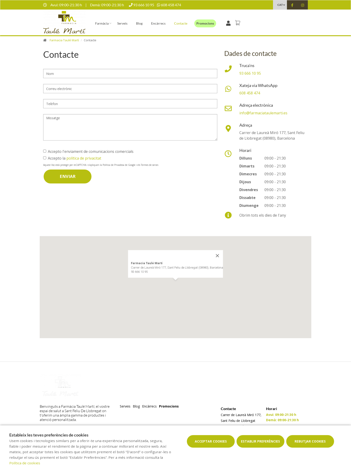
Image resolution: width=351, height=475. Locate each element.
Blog (139, 23)
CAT (280, 4)
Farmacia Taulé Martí (64, 40)
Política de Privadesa (113, 165)
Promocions (205, 23)
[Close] (217, 255)
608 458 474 (249, 93)
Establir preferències (260, 441)
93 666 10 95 (250, 73)
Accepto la (72, 158)
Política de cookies (24, 463)
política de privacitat (83, 158)
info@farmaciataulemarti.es (263, 113)
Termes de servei (149, 165)
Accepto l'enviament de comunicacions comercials (88, 151)
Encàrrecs (158, 23)
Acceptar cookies (211, 441)
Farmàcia (102, 23)
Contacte (180, 23)
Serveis (122, 23)
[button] (175, 284)
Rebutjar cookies (310, 441)
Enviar (67, 176)
